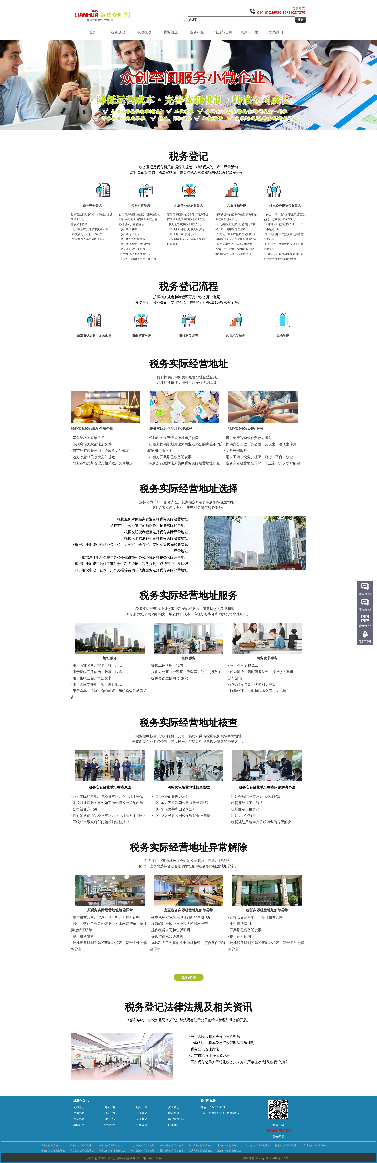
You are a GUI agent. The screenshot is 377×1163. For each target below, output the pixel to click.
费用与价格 (251, 32)
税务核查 (198, 32)
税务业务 (109, 1113)
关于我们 (173, 1107)
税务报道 (172, 32)
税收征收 (145, 32)
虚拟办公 (78, 1113)
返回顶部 (365, 641)
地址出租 (141, 1107)
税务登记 (119, 32)
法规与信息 (224, 32)
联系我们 (277, 32)
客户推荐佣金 (176, 1119)
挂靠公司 (141, 1125)
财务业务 (109, 1107)
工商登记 (141, 1113)
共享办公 (78, 1119)
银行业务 (109, 1119)
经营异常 (109, 1125)
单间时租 (78, 1125)
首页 (92, 32)
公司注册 (78, 1107)
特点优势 (173, 1113)
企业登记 (141, 1119)
